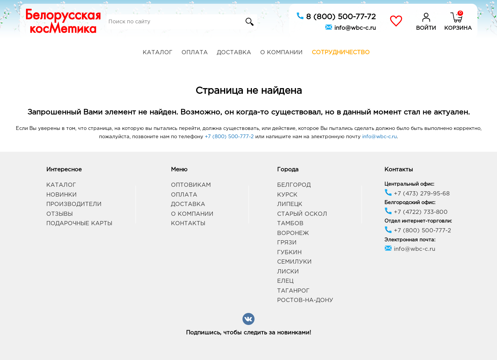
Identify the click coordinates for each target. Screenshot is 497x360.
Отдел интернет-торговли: (418, 221)
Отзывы (59, 214)
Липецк (289, 204)
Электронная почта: (409, 240)
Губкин (289, 252)
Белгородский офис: (409, 203)
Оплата (194, 52)
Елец (285, 281)
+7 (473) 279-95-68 (417, 193)
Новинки (61, 194)
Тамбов (290, 223)
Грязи (287, 242)
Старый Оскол (302, 214)
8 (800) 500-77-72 (336, 16)
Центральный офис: (409, 184)
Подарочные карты (79, 223)
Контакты (188, 223)
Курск (287, 194)
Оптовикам (191, 185)
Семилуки (294, 261)
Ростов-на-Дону (305, 300)
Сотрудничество (341, 52)
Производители (74, 204)
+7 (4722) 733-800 (416, 212)
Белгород (294, 185)
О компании (281, 52)
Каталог (157, 52)
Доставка (234, 52)
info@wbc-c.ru (350, 27)
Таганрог (293, 290)
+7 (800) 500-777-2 (229, 137)
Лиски (288, 271)
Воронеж (293, 233)
